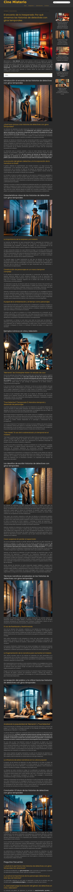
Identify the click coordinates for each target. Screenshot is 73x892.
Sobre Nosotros (39, 5)
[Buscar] (69, 2)
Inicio (25, 5)
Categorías (30, 5)
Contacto (46, 5)
